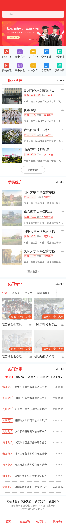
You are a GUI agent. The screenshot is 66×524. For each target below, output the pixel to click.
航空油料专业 (37, 203)
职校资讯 (7, 67)
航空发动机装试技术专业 (43, 101)
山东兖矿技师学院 (36, 149)
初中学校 (33, 53)
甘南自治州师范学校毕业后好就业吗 (34, 420)
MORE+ (59, 80)
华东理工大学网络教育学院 (43, 212)
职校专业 (59, 53)
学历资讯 (46, 67)
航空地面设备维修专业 (13, 356)
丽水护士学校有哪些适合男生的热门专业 (37, 387)
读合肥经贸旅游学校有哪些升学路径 (34, 431)
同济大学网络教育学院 (39, 231)
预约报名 (58, 521)
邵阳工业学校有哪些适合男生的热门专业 (37, 398)
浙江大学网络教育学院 (39, 192)
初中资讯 (33, 67)
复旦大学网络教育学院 (39, 251)
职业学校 (7, 53)
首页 (8, 521)
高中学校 (20, 53)
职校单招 (59, 67)
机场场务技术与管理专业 (45, 356)
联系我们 (26, 501)
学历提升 (46, 53)
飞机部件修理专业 (45, 324)
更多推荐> (33, 170)
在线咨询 (25, 521)
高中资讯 (20, 67)
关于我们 (40, 501)
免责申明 (54, 501)
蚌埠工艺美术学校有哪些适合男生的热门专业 (39, 453)
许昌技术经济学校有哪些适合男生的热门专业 (39, 464)
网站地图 (12, 501)
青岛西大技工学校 (36, 130)
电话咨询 (41, 521)
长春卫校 (30, 110)
